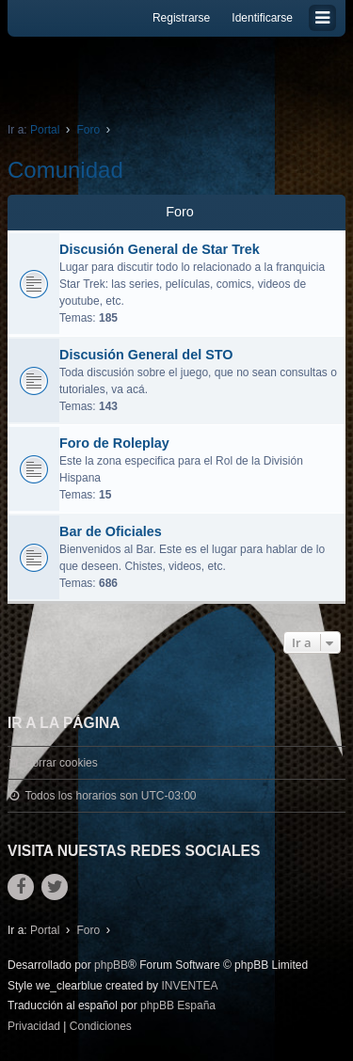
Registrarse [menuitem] (181, 17)
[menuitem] (34, 1027)
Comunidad (65, 169)
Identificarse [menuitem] (262, 17)
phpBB (111, 965)
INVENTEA (189, 985)
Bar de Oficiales (110, 531)
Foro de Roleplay (114, 443)
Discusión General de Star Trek (159, 249)
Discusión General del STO (146, 354)
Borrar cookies (60, 762)
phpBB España (178, 1005)
